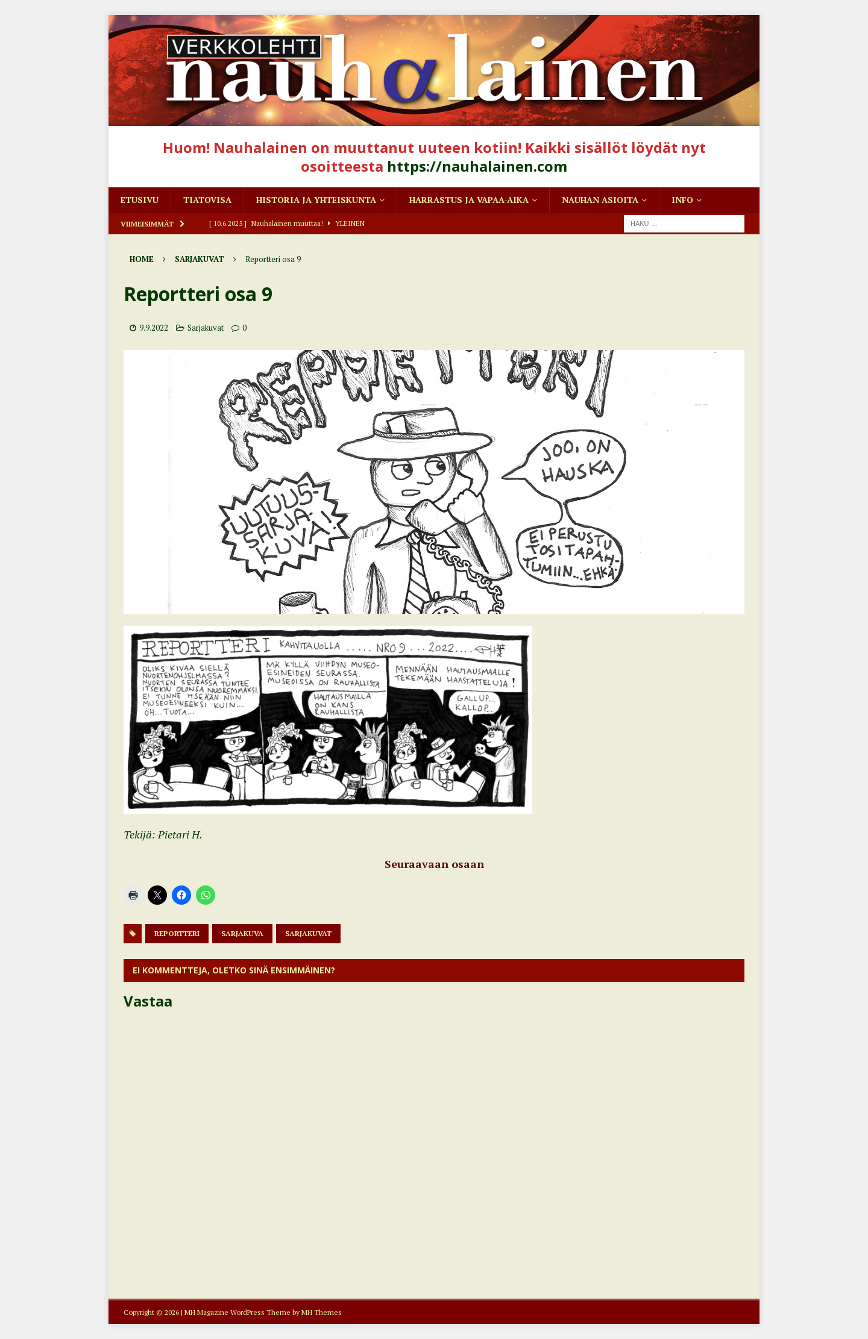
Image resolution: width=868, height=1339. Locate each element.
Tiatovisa (207, 199)
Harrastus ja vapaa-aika (469, 199)
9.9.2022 (153, 327)
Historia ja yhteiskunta (316, 199)
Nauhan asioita (600, 199)
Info (682, 199)
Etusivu (140, 199)
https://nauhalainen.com (477, 166)
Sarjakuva (242, 933)
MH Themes (321, 1312)
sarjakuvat (308, 933)
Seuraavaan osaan (434, 864)
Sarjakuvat (205, 327)
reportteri (177, 933)
